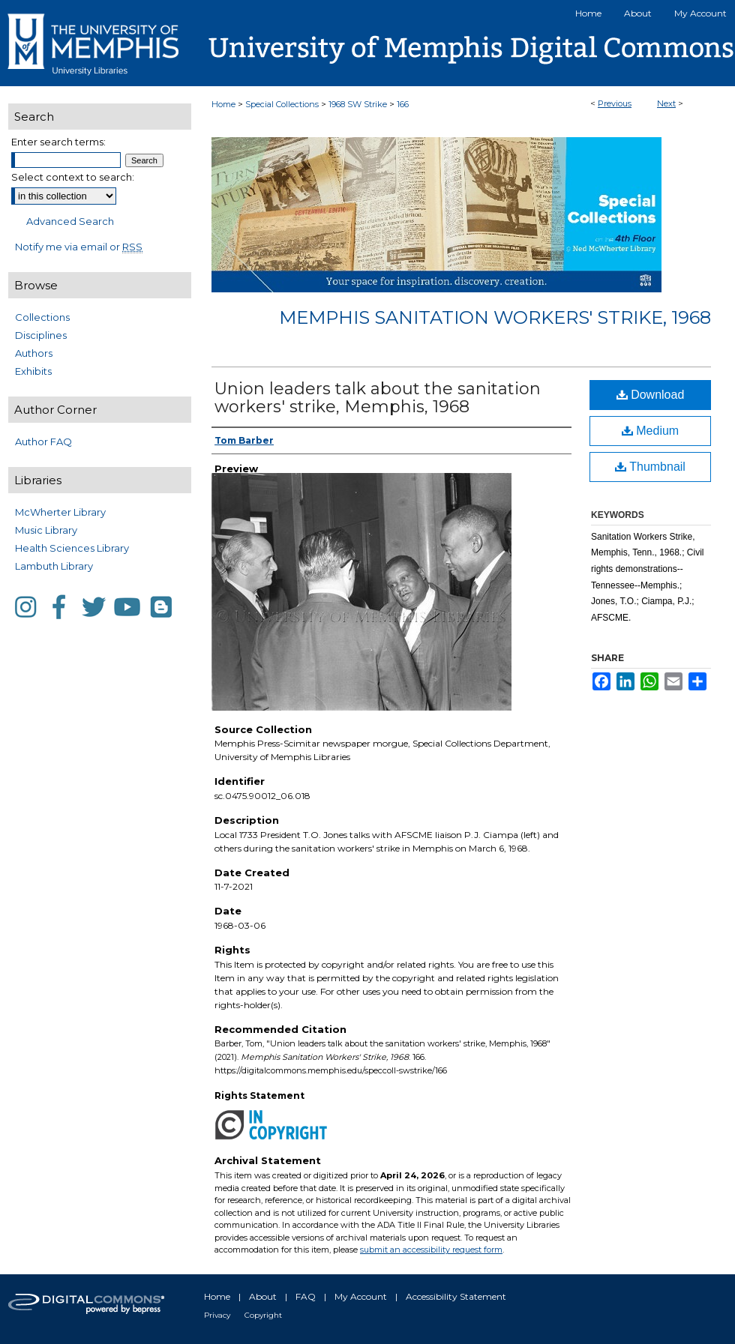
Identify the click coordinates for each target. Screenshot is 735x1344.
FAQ (306, 1296)
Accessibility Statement (456, 1296)
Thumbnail (650, 466)
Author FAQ (43, 442)
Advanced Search (70, 221)
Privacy (217, 1315)
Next (666, 103)
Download (650, 394)
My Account (360, 1296)
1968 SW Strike (357, 104)
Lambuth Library (54, 566)
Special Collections (282, 104)
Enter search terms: (58, 142)
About (263, 1296)
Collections (42, 317)
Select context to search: (72, 177)
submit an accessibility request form (431, 1249)
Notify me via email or (78, 247)
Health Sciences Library (72, 548)
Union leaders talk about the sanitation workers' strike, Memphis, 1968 (377, 398)
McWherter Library (60, 512)
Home (224, 104)
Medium (650, 430)
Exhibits (33, 371)
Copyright (263, 1315)
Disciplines (41, 335)
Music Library (46, 530)
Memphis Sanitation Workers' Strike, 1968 (495, 317)
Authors (33, 353)
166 (403, 104)
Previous (615, 103)
